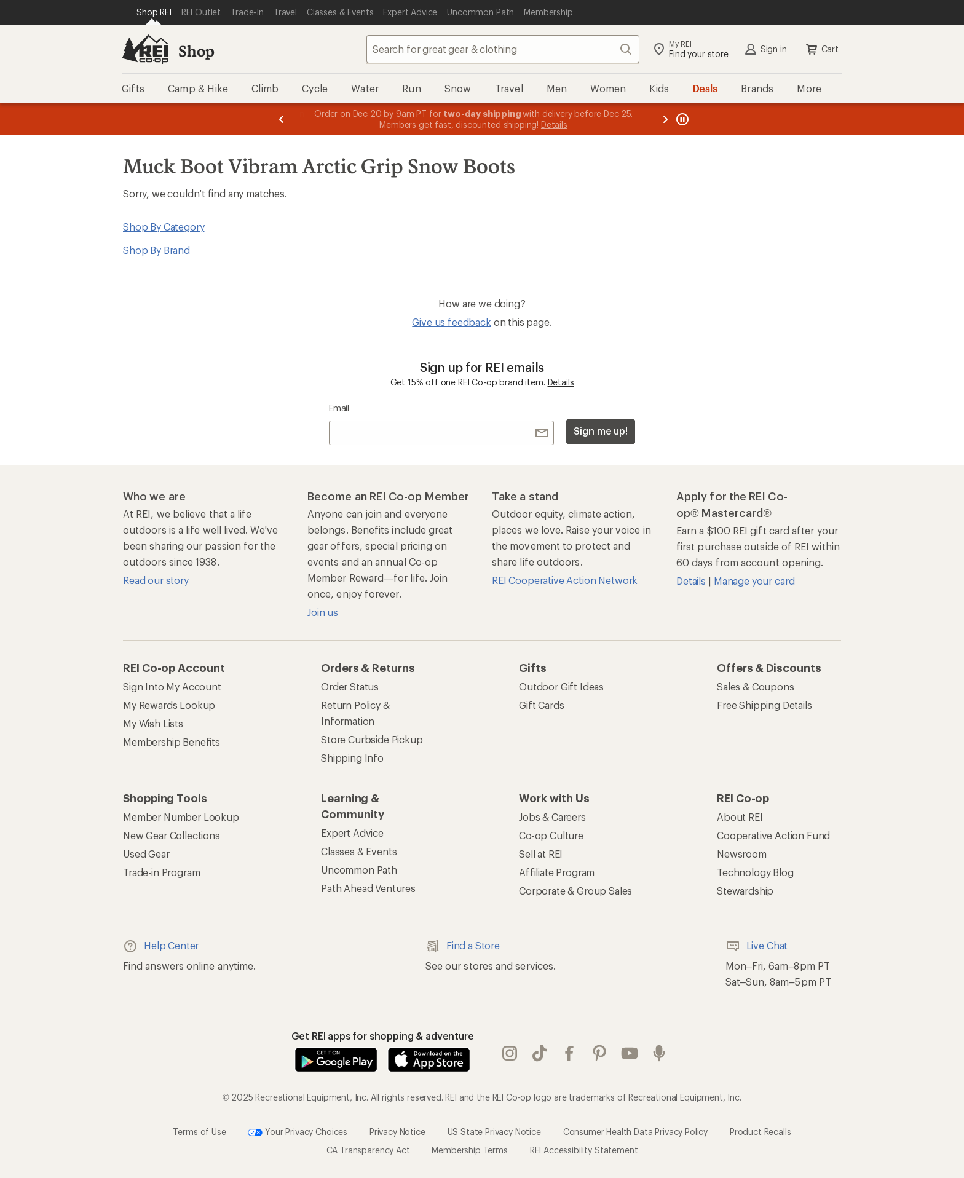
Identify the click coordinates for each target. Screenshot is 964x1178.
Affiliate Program (557, 872)
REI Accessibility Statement (584, 1150)
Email (339, 408)
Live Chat (756, 946)
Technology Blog (755, 872)
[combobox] (502, 49)
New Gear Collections (171, 835)
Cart (821, 49)
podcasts (659, 1053)
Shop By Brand (156, 250)
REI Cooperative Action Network (565, 580)
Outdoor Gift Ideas (561, 686)
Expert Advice (352, 833)
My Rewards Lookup (169, 705)
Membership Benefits (171, 742)
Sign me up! (601, 431)
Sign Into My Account (172, 686)
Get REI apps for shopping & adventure (382, 1036)
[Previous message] (281, 119)
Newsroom (742, 854)
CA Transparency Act (368, 1150)
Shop (196, 51)
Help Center (161, 946)
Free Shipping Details (764, 705)
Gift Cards (541, 705)
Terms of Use (199, 1131)
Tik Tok (540, 1053)
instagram (510, 1053)
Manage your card (754, 581)
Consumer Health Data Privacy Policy (635, 1131)
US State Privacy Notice (494, 1131)
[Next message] (665, 119)
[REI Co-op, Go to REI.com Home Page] (145, 49)
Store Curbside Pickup (372, 739)
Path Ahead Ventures (368, 888)
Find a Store (462, 946)
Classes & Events (359, 851)
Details (561, 382)
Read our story (156, 580)
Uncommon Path (359, 870)
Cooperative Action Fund (773, 835)
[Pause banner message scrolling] (681, 119)
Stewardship (745, 890)
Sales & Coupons (755, 686)
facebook (569, 1053)
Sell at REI (541, 854)
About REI (740, 817)
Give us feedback (451, 322)
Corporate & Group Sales (575, 890)
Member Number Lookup (181, 817)
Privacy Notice (397, 1131)
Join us (322, 612)
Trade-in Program (161, 872)
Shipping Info (352, 758)
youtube (629, 1053)
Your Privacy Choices (297, 1132)
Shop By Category (163, 226)
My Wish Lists (153, 723)
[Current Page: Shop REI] (154, 12)
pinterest (599, 1053)
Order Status (350, 686)
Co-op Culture (551, 835)
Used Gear (146, 854)
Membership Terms (469, 1150)
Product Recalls (760, 1131)
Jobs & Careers (552, 817)
